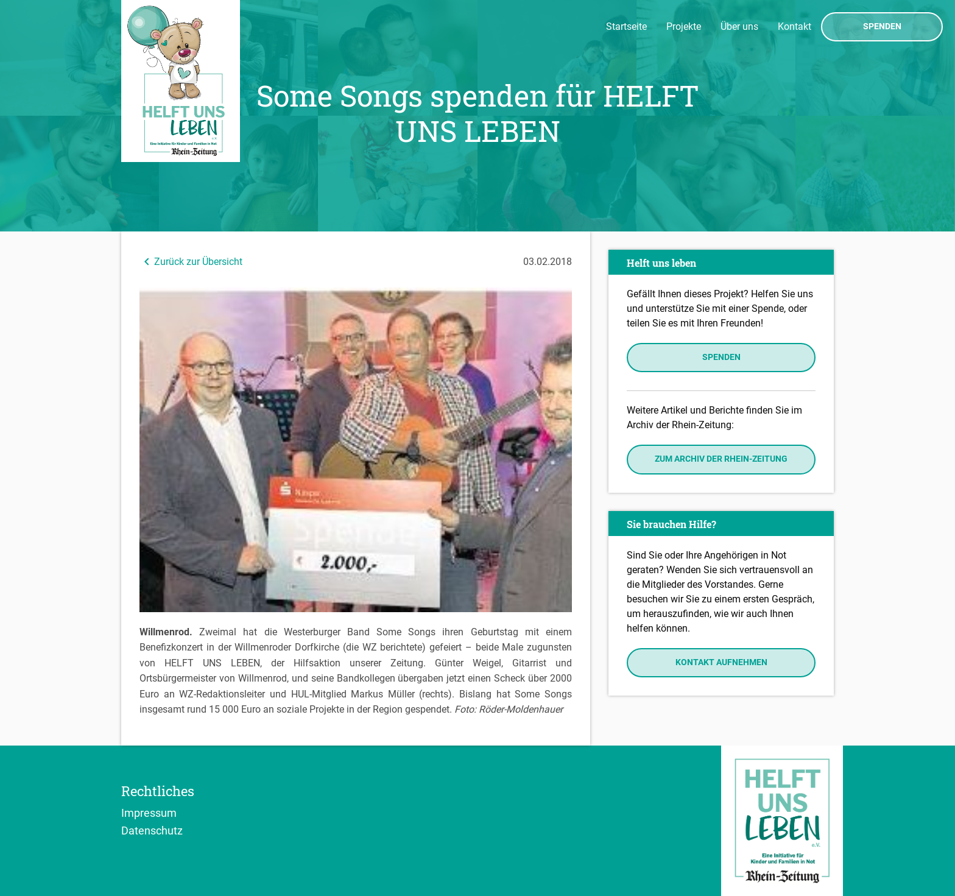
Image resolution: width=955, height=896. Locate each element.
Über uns (739, 26)
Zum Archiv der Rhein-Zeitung (721, 459)
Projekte (683, 26)
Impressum (149, 812)
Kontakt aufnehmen (721, 662)
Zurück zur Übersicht (190, 261)
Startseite (626, 26)
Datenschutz (152, 830)
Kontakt (794, 26)
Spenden (882, 27)
